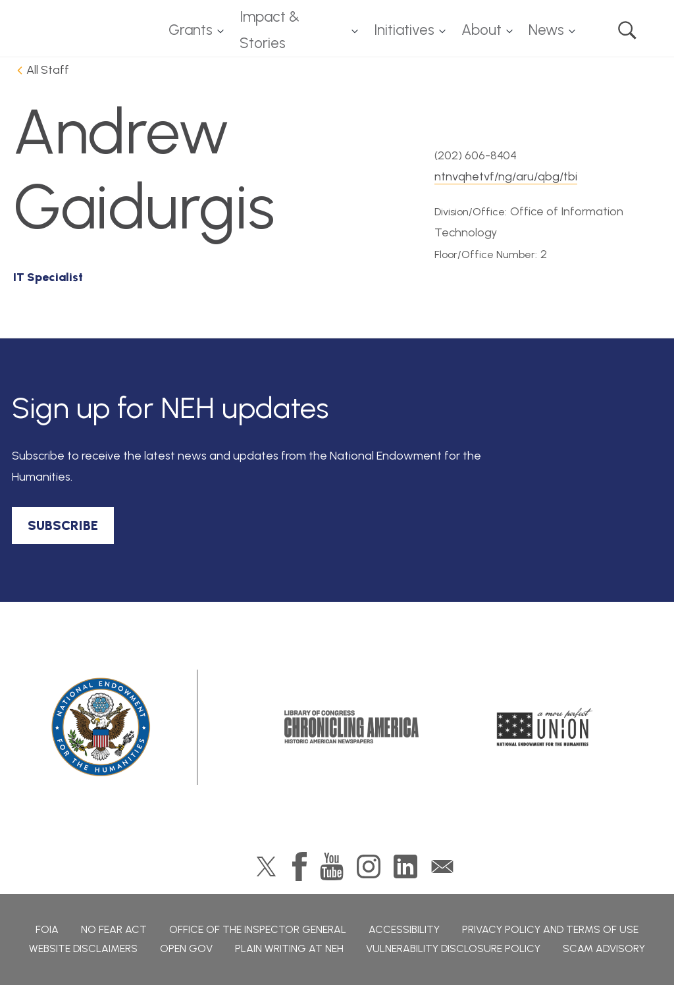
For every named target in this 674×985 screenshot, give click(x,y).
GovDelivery (442, 866)
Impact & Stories (269, 30)
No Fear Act (114, 929)
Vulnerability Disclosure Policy (453, 948)
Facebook (299, 866)
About (481, 30)
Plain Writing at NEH (289, 948)
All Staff (47, 70)
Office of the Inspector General (257, 929)
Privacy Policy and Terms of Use (550, 929)
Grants (190, 30)
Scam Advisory (604, 948)
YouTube (332, 866)
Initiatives (404, 30)
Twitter (266, 866)
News (546, 30)
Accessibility (404, 929)
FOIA (47, 929)
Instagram (368, 866)
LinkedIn (405, 866)
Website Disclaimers (83, 948)
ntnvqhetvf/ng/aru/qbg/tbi (505, 176)
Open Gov (186, 948)
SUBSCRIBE (63, 525)
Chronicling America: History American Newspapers (351, 726)
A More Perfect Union (544, 727)
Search (627, 30)
